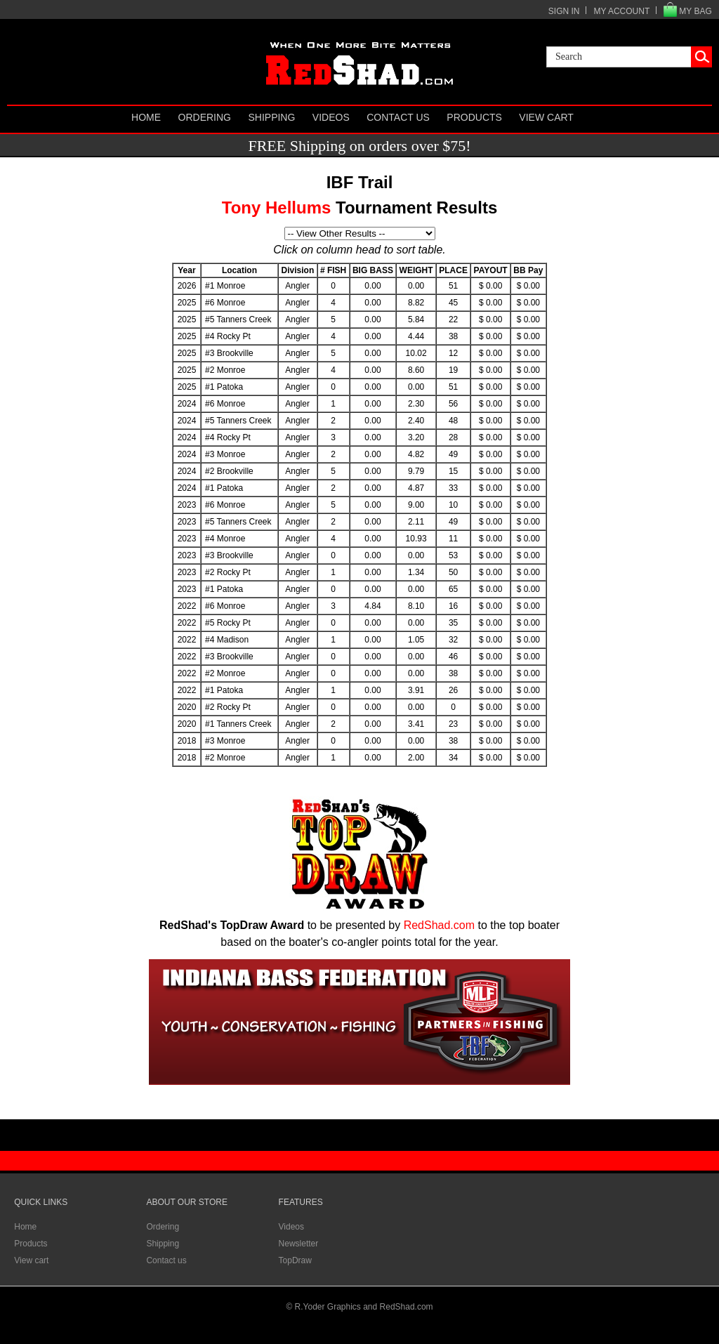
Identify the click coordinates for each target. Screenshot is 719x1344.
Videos (331, 117)
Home (146, 117)
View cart (546, 117)
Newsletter (299, 1244)
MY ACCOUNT (621, 11)
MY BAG (695, 11)
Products (474, 117)
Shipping (271, 117)
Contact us (398, 117)
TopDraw (295, 1260)
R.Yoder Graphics (328, 1307)
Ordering (204, 117)
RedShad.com (439, 925)
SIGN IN (564, 11)
